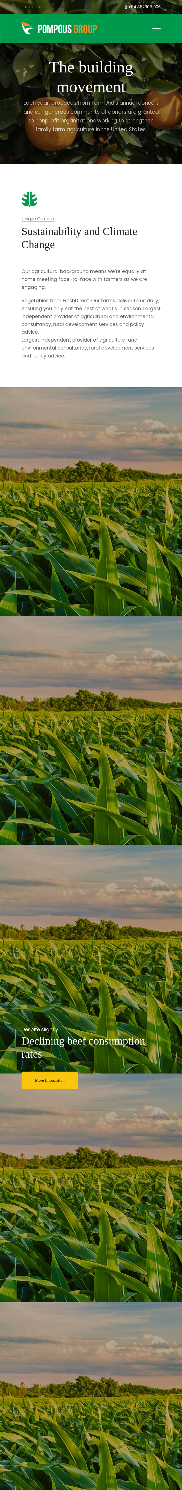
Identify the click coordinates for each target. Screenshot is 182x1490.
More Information (50, 1080)
